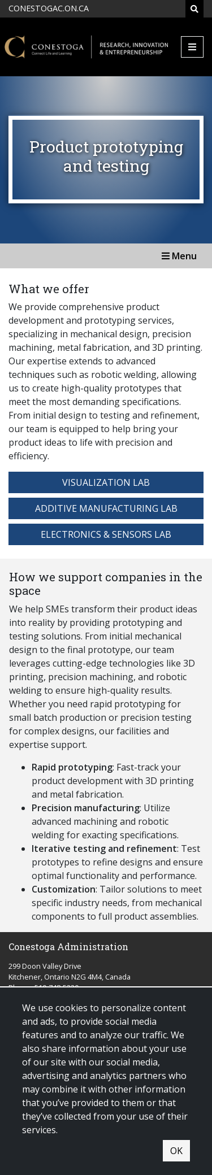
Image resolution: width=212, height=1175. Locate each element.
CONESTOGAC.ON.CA (48, 8)
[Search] (194, 9)
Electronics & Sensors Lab (106, 534)
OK (176, 1150)
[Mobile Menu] (192, 47)
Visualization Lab (106, 482)
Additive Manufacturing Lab (106, 508)
